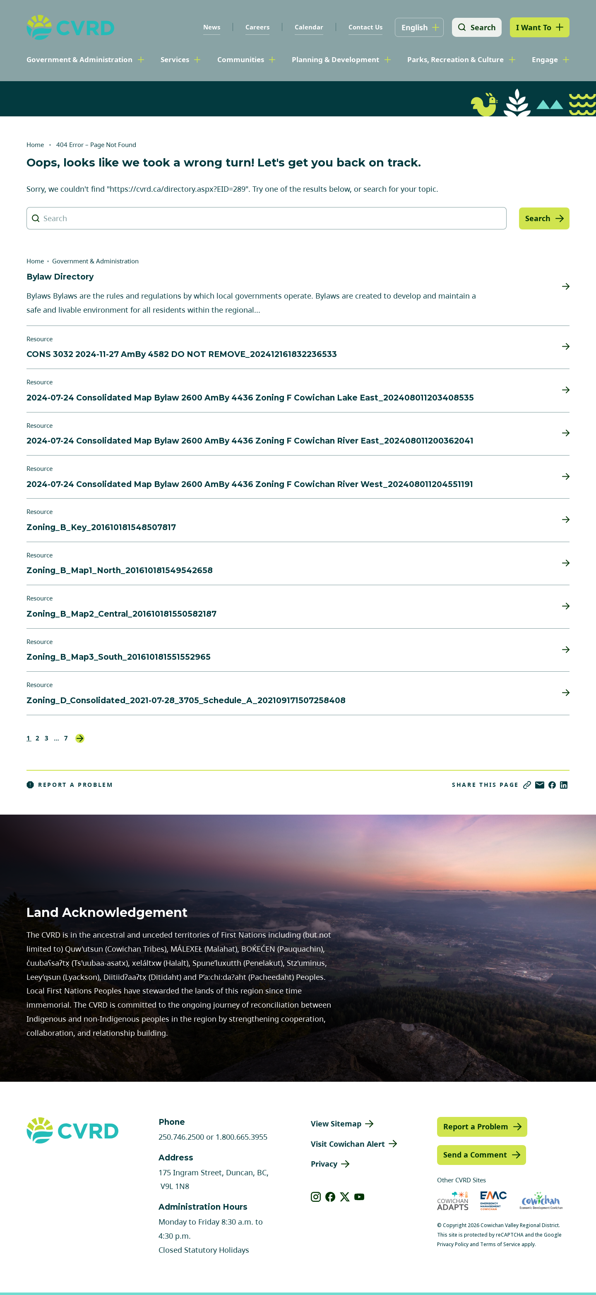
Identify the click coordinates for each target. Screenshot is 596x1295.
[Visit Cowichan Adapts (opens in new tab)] (453, 1200)
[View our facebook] (330, 1197)
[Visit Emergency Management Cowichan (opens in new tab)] (494, 1200)
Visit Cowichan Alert (348, 1144)
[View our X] (345, 1197)
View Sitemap (336, 1124)
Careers (257, 27)
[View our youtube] (359, 1197)
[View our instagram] (316, 1197)
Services (175, 59)
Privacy (324, 1164)
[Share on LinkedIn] (564, 785)
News (210, 27)
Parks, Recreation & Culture (455, 59)
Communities (240, 59)
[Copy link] (527, 785)
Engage (545, 59)
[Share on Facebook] (552, 785)
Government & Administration (79, 59)
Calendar (308, 27)
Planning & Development (335, 59)
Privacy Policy (453, 1244)
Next (79, 738)
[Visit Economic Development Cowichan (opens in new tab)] (541, 1200)
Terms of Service (500, 1244)
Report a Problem (69, 785)
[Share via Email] (539, 785)
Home (35, 144)
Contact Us (365, 27)
